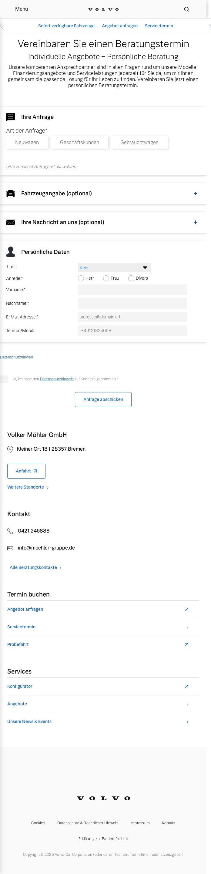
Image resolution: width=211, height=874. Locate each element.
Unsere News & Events (29, 721)
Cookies (38, 823)
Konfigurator (19, 686)
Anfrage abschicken (103, 399)
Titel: (10, 266)
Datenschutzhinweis (57, 379)
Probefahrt (18, 644)
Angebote (17, 704)
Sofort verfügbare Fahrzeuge (66, 26)
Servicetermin (159, 26)
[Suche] (187, 9)
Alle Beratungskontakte (33, 567)
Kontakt (168, 823)
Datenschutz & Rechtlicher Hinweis (87, 823)
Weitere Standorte (25, 487)
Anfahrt (23, 471)
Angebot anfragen (120, 26)
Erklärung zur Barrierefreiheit (103, 838)
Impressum (140, 823)
